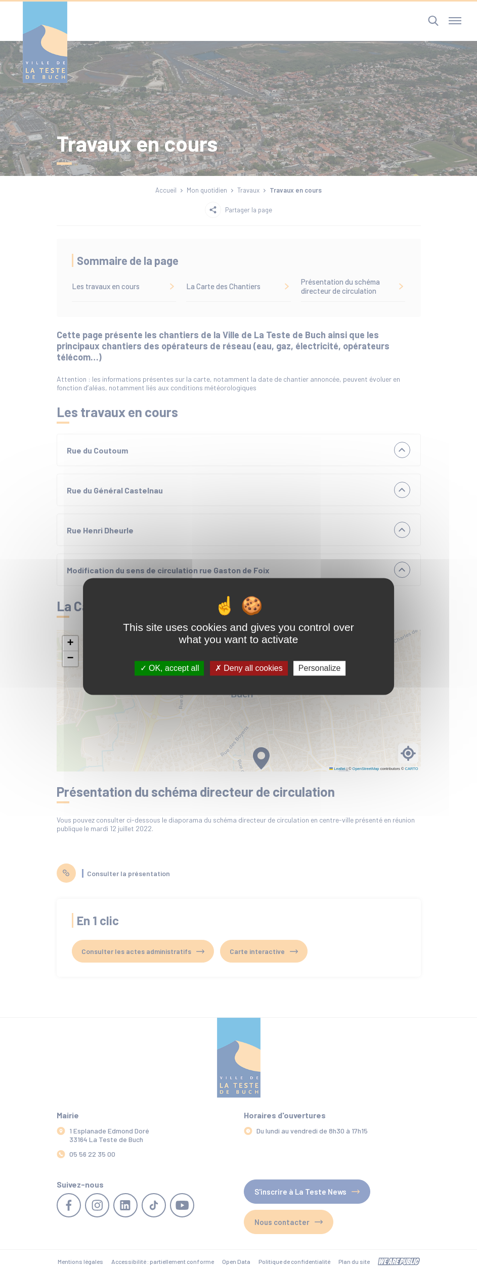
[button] (70, 643)
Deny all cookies (249, 668)
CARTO (411, 768)
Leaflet (337, 768)
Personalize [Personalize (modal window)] (319, 668)
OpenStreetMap (366, 768)
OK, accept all (169, 668)
